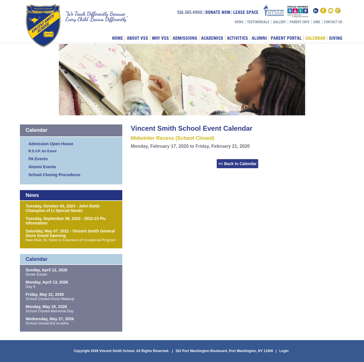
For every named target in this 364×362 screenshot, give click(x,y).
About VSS (137, 38)
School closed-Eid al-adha (47, 323)
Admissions (185, 38)
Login (284, 351)
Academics (212, 38)
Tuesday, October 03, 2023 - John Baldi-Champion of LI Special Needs (63, 208)
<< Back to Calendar (237, 163)
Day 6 (30, 286)
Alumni (259, 38)
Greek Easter (36, 274)
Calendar (315, 38)
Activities (237, 38)
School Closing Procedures (54, 174)
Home (117, 38)
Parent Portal (286, 38)
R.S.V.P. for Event (42, 151)
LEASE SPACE (245, 12)
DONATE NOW (217, 12)
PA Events (38, 159)
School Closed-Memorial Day (49, 311)
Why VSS (160, 38)
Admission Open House (50, 144)
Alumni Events (42, 167)
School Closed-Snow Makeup (50, 299)
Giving (335, 38)
